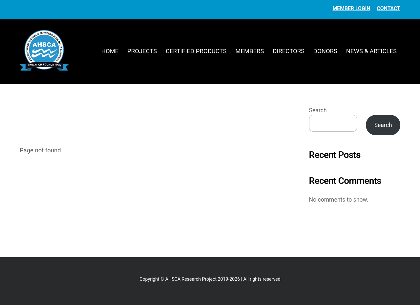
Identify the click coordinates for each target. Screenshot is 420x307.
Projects (142, 52)
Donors (325, 52)
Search (318, 112)
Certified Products (196, 52)
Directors (288, 52)
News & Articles (371, 52)
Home (110, 52)
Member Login (351, 8)
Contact (389, 8)
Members (249, 52)
